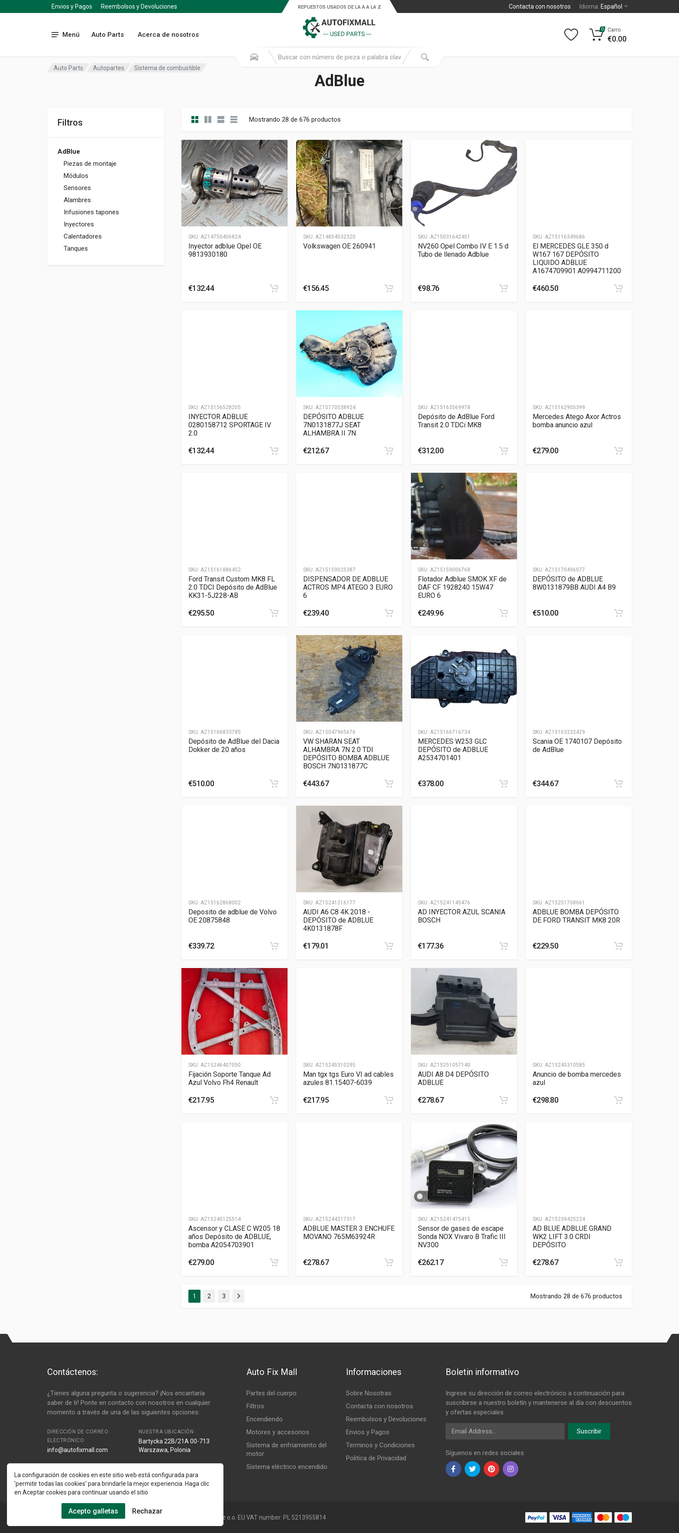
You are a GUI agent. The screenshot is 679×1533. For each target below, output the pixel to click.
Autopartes (108, 68)
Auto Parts (68, 68)
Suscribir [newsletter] (589, 1431)
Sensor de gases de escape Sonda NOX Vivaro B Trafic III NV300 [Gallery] (462, 1236)
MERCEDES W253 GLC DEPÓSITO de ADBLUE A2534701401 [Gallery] (453, 749)
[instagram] (510, 1469)
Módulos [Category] (76, 176)
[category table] (233, 119)
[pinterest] (491, 1469)
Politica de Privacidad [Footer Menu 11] (376, 1458)
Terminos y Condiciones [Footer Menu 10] (380, 1445)
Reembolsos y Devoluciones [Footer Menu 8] (386, 1419)
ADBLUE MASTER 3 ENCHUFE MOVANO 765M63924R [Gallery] (348, 1232)
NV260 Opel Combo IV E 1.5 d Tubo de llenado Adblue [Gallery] (463, 250)
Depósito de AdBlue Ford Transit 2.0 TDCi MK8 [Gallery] (456, 421)
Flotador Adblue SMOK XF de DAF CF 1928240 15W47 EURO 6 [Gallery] (462, 587)
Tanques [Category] (76, 248)
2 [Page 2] (209, 1296)
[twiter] (472, 1469)
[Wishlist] (571, 34)
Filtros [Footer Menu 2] (255, 1406)
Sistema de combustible (167, 68)
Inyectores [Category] (79, 224)
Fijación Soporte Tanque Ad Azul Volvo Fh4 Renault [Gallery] (229, 1078)
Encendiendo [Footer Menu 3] (264, 1419)
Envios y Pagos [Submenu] (72, 6)
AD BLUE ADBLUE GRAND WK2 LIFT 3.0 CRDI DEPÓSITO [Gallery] (572, 1236)
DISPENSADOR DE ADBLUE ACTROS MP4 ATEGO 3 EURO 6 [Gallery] (348, 587)
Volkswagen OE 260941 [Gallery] (339, 246)
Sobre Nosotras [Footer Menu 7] (368, 1393)
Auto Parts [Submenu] (107, 35)
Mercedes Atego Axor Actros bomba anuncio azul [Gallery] (577, 421)
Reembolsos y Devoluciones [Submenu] (139, 6)
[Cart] (608, 34)
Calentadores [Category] (83, 236)
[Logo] (339, 23)
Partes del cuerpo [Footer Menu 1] (271, 1393)
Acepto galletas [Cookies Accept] (93, 1511)
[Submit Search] (424, 57)
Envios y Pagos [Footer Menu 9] (367, 1432)
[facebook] (453, 1469)
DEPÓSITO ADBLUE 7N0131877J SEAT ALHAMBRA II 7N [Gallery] (333, 425)
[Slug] (234, 183)
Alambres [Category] (77, 200)
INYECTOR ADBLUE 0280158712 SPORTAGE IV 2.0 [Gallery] (229, 425)
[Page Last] (238, 1296)
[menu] (65, 35)
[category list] (207, 119)
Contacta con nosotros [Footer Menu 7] (379, 1406)
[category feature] (220, 119)
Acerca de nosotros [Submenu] (168, 35)
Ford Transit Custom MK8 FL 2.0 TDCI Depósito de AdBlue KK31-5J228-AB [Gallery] (232, 587)
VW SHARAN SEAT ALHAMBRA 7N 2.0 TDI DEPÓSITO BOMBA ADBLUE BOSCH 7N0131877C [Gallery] (346, 753)
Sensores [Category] (77, 188)
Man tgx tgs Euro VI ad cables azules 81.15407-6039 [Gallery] (348, 1078)
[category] (194, 119)
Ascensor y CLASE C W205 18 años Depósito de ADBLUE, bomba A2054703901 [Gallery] (234, 1236)
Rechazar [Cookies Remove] (147, 1511)
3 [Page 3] (224, 1296)
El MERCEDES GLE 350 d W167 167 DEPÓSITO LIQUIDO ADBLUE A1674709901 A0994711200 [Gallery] (577, 258)
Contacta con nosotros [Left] (540, 6)
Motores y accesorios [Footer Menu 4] (277, 1432)
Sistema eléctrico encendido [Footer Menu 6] (286, 1467)
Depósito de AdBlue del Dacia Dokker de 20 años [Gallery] (233, 745)
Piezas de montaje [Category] (90, 164)
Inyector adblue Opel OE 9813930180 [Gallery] (225, 250)
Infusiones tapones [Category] (91, 212)
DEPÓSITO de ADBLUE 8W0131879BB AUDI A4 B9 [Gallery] (574, 583)
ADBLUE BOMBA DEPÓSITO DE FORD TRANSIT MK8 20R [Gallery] (576, 916)
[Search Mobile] (254, 57)
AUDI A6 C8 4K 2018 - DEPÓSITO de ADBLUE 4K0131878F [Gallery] (338, 920)
